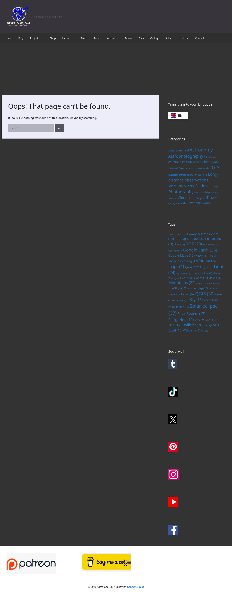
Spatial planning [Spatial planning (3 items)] (209, 192)
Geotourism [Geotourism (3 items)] (204, 168)
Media (185, 38)
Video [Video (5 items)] (184, 203)
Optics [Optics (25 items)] (201, 185)
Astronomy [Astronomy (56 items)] (201, 150)
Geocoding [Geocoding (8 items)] (175, 250)
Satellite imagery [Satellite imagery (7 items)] (180, 300)
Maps (84, 38)
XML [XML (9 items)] (205, 330)
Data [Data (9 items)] (216, 162)
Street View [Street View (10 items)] (203, 320)
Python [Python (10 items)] (188, 294)
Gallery (154, 38)
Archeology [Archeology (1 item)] (173, 151)
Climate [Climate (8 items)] (207, 162)
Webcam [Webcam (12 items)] (191, 330)
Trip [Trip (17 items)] (174, 325)
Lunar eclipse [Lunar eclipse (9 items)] (203, 273)
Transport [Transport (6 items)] (199, 198)
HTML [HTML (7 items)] (212, 255)
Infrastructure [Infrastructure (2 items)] (186, 174)
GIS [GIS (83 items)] (215, 167)
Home (8, 38)
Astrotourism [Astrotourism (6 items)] (176, 162)
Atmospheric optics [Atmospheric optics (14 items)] (191, 239)
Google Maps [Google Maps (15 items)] (181, 255)
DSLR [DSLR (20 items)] (193, 243)
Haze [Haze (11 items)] (201, 255)
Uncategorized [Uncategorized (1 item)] (174, 203)
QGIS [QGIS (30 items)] (205, 294)
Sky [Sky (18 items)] (196, 299)
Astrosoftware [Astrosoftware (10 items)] (189, 234)
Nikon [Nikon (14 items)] (175, 288)
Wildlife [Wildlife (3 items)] (207, 203)
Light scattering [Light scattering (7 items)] (184, 273)
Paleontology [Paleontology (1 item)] (212, 186)
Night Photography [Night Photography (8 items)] (207, 283)
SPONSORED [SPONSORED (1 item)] (173, 198)
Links (171, 38)
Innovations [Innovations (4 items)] (200, 174)
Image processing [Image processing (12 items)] (183, 261)
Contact (199, 38)
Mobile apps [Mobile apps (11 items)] (197, 278)
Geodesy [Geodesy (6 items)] (184, 168)
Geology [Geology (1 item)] (194, 168)
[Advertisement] (116, 67)
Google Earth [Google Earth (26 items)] (200, 250)
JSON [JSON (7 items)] (209, 267)
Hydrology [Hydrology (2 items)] (173, 174)
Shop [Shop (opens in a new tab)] (53, 38)
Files (141, 38)
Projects (38, 38)
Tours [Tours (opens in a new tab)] (97, 38)
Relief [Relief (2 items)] (197, 192)
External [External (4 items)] (173, 168)
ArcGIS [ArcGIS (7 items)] (172, 234)
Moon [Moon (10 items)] (215, 278)
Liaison (70, 38)
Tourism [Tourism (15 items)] (185, 197)
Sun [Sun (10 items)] (218, 320)
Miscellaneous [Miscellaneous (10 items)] (178, 186)
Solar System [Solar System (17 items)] (191, 313)
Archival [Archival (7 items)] (183, 150)
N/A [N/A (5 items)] (192, 186)
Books (128, 38)
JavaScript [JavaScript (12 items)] (195, 267)
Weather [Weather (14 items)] (195, 203)
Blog (21, 38)
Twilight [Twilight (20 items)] (192, 325)
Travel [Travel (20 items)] (211, 197)
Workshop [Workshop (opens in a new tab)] (113, 38)
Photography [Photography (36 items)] (181, 191)
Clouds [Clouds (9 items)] (179, 244)
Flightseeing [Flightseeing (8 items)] (210, 244)
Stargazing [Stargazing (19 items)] (181, 319)
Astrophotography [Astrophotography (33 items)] (185, 156)
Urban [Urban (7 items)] (208, 325)
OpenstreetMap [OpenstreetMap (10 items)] (196, 288)
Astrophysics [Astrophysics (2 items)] (210, 156)
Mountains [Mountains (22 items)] (182, 282)
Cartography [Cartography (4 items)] (193, 161)
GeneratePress (135, 586)
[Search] (59, 128)
